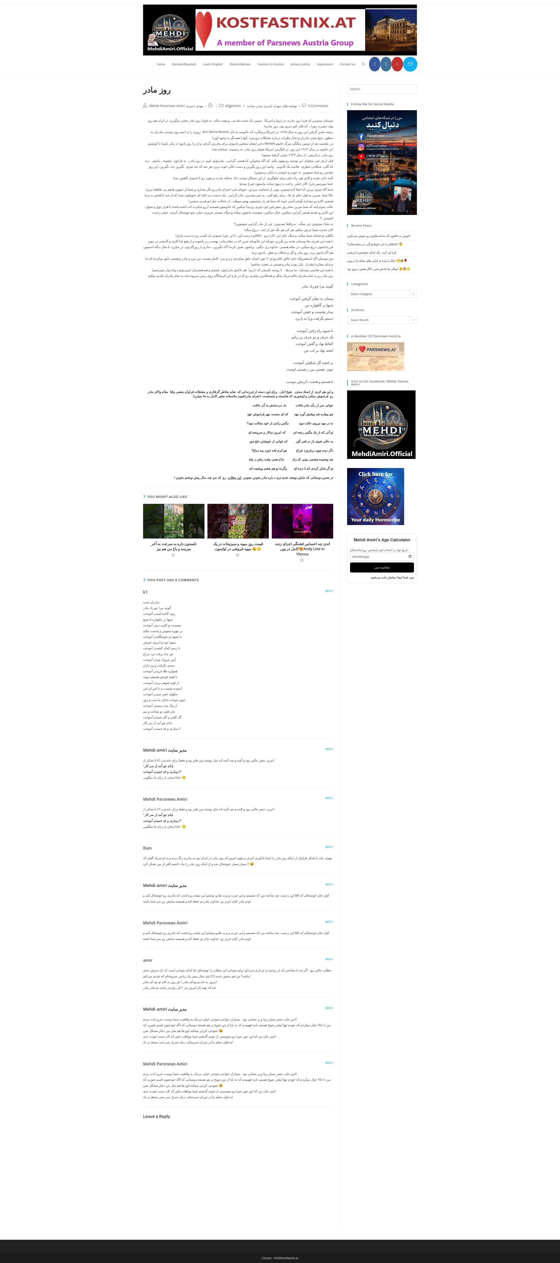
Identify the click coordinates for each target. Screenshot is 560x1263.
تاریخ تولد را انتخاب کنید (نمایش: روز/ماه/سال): (379, 550)
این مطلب (234, 477)
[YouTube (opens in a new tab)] (397, 64)
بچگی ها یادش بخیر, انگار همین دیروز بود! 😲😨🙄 (378, 269)
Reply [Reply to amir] (329, 959)
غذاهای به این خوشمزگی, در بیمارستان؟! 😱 (375, 244)
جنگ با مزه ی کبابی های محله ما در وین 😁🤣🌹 (377, 261)
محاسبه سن (382, 567)
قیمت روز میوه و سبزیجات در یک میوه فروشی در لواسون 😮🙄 (238, 546)
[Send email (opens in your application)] (410, 64)
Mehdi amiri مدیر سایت (165, 750)
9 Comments (318, 106)
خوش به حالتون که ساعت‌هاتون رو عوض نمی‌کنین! (378, 236)
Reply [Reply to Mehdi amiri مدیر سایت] (329, 749)
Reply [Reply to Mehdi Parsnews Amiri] (329, 798)
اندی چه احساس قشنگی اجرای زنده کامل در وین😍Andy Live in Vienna (302, 549)
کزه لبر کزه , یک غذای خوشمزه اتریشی (371, 252)
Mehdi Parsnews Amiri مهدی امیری (176, 106)
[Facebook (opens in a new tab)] (374, 64)
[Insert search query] (382, 89)
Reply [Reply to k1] (329, 591)
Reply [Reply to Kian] (329, 847)
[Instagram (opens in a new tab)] (386, 64)
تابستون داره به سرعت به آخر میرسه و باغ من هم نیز (173, 546)
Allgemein (233, 106)
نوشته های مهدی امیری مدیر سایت (272, 106)
